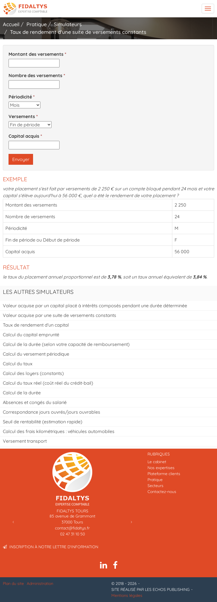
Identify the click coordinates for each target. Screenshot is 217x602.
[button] (13, 521)
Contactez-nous (162, 491)
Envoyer (20, 159)
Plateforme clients (164, 473)
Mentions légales (126, 595)
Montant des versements (36, 54)
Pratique (155, 479)
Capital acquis (24, 136)
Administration (40, 583)
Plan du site (13, 583)
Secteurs (155, 485)
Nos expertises (161, 467)
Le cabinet (157, 461)
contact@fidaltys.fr (72, 528)
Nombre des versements (35, 75)
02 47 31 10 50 (72, 534)
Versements (22, 116)
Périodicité (20, 97)
